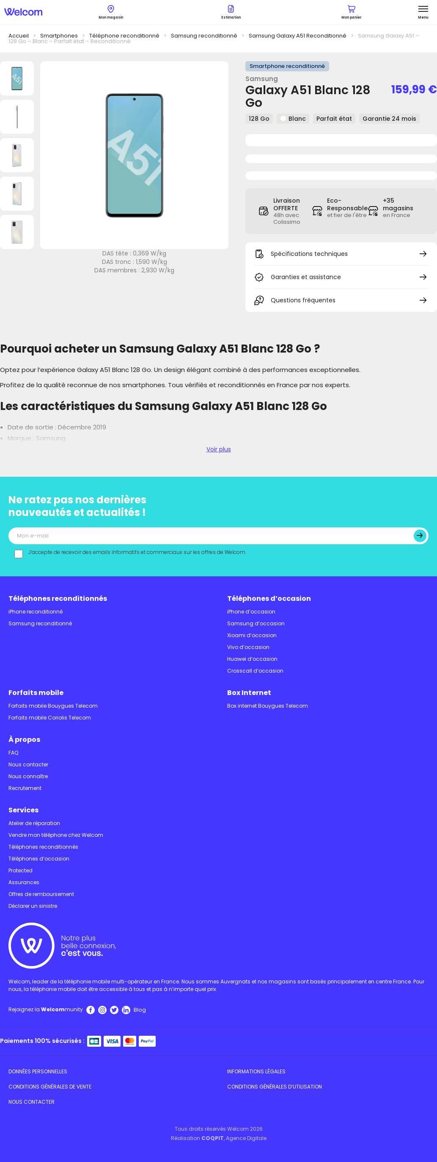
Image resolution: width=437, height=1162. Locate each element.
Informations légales (256, 1071)
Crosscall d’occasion (255, 670)
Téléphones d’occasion (269, 598)
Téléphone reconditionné (124, 36)
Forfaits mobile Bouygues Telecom (53, 705)
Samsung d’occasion (256, 623)
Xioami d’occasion (252, 635)
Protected (20, 870)
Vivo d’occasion (248, 647)
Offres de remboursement (41, 894)
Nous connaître (28, 776)
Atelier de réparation (34, 823)
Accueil (18, 36)
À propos (24, 739)
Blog (140, 1010)
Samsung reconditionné (204, 36)
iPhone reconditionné (35, 611)
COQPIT (212, 1138)
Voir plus (218, 449)
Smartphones (59, 36)
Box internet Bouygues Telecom (267, 705)
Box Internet (249, 693)
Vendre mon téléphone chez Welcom (55, 835)
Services (23, 810)
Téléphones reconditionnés (57, 598)
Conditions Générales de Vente (49, 1086)
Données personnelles (37, 1071)
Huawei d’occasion (252, 658)
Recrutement (24, 788)
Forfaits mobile (35, 693)
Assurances (23, 882)
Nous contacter (28, 764)
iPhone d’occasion (251, 611)
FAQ (13, 752)
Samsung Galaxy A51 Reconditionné (297, 36)
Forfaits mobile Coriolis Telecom (49, 717)
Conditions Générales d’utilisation (274, 1086)
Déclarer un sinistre (32, 906)
